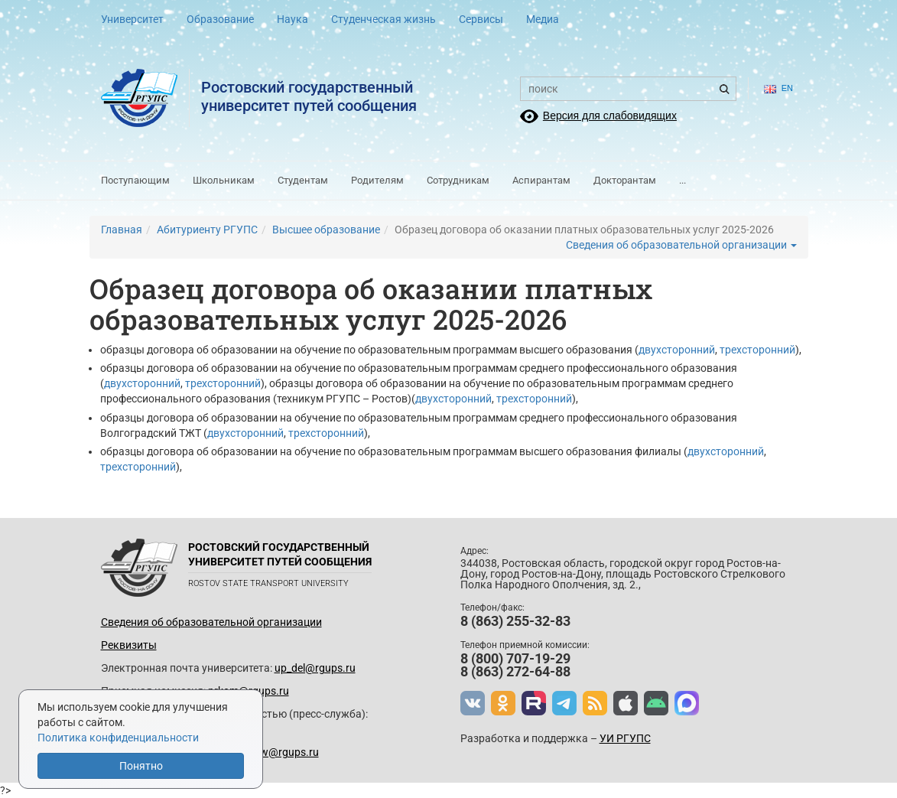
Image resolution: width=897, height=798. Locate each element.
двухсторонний (677, 350)
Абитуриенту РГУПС (207, 229)
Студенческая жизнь (383, 19)
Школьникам (224, 180)
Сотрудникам (458, 180)
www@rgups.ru (281, 752)
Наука (292, 19)
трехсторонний (757, 350)
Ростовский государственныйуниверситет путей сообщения (309, 96)
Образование (220, 19)
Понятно (141, 766)
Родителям (377, 180)
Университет (132, 19)
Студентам (303, 180)
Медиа (542, 19)
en (778, 88)
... (682, 180)
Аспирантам (541, 180)
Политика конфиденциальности (118, 737)
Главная (121, 229)
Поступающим (135, 180)
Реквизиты (129, 645)
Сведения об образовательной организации (681, 245)
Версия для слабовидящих (610, 115)
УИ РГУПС (625, 738)
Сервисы (481, 19)
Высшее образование (326, 229)
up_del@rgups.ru (315, 668)
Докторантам (624, 180)
